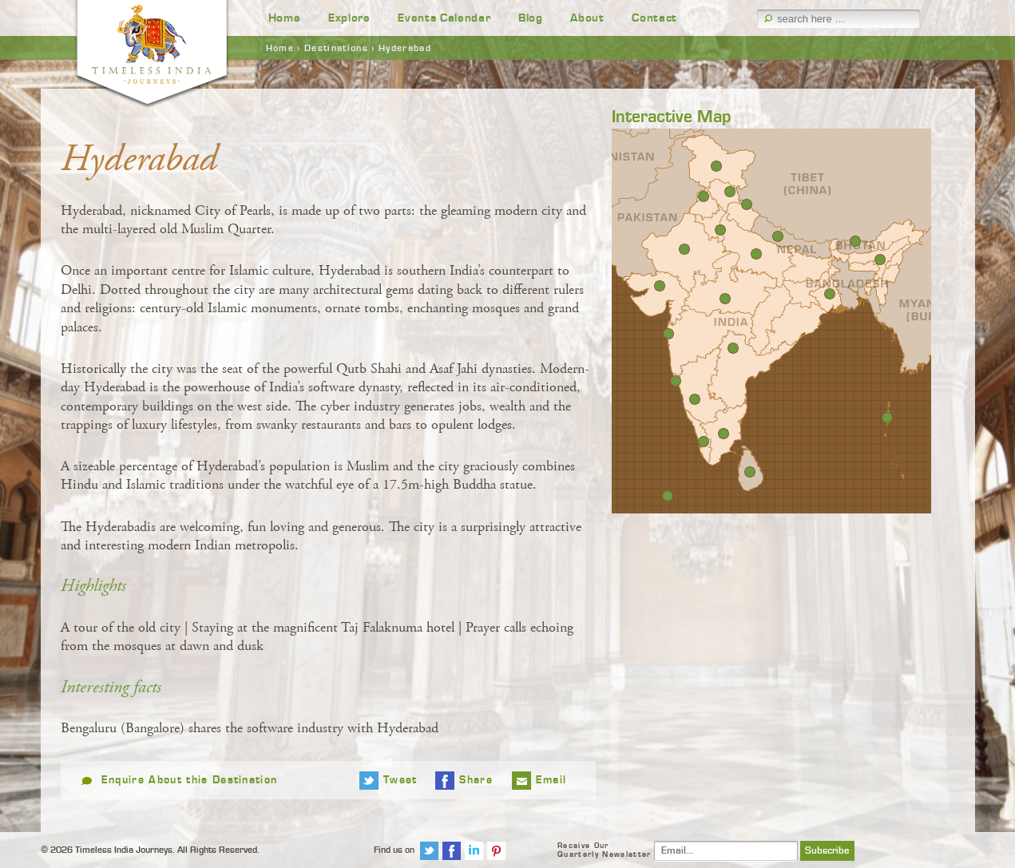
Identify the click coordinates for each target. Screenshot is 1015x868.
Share (476, 780)
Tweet (400, 780)
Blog (530, 18)
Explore (349, 18)
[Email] (726, 851)
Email (551, 780)
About (587, 18)
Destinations (336, 48)
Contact (654, 18)
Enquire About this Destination (189, 780)
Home (284, 18)
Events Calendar (444, 18)
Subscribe (827, 851)
